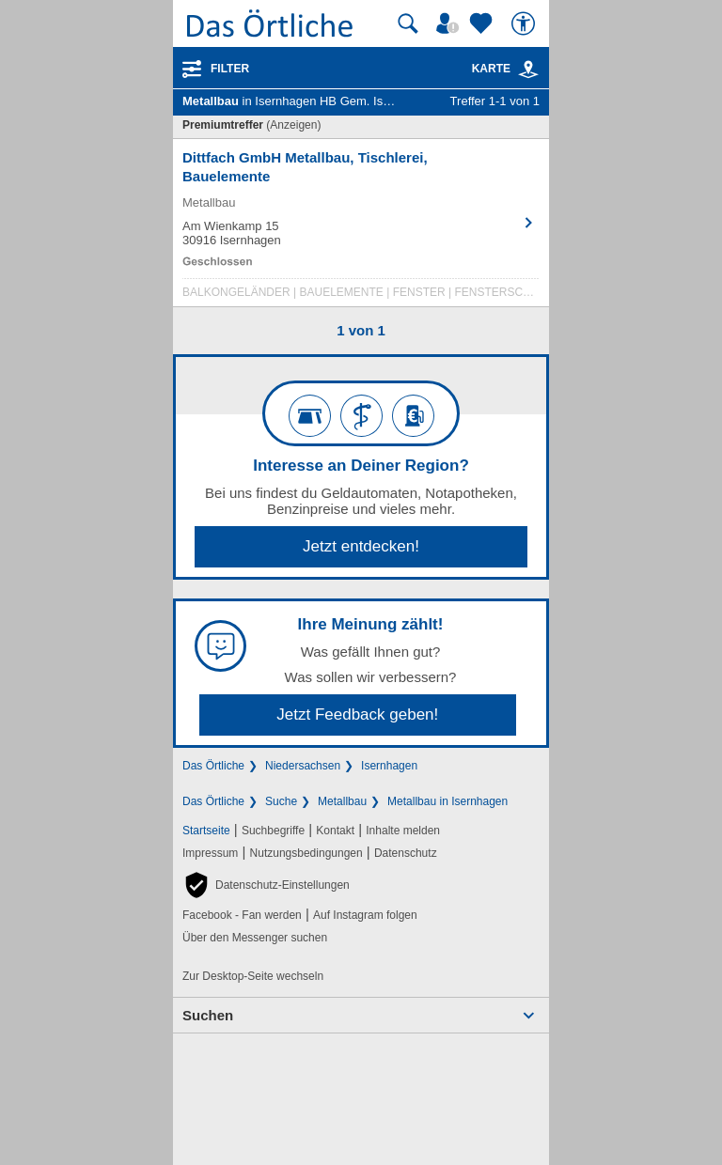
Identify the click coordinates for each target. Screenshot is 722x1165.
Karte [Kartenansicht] (506, 68)
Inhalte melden (403, 830)
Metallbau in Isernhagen (447, 801)
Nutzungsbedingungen (306, 853)
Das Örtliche (213, 765)
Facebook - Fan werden (242, 915)
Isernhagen (389, 765)
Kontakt (335, 830)
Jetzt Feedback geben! (357, 714)
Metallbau (342, 801)
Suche (281, 801)
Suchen (207, 1015)
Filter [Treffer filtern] (230, 68)
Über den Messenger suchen (254, 937)
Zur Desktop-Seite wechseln (252, 976)
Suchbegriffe (273, 830)
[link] (528, 69)
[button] (266, 885)
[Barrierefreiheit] (525, 23)
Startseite (206, 830)
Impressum (210, 853)
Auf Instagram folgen (365, 915)
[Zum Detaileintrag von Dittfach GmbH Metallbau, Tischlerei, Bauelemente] (361, 227)
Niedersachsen (302, 765)
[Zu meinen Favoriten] (483, 23)
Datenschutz (405, 853)
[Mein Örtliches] (450, 23)
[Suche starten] (408, 23)
